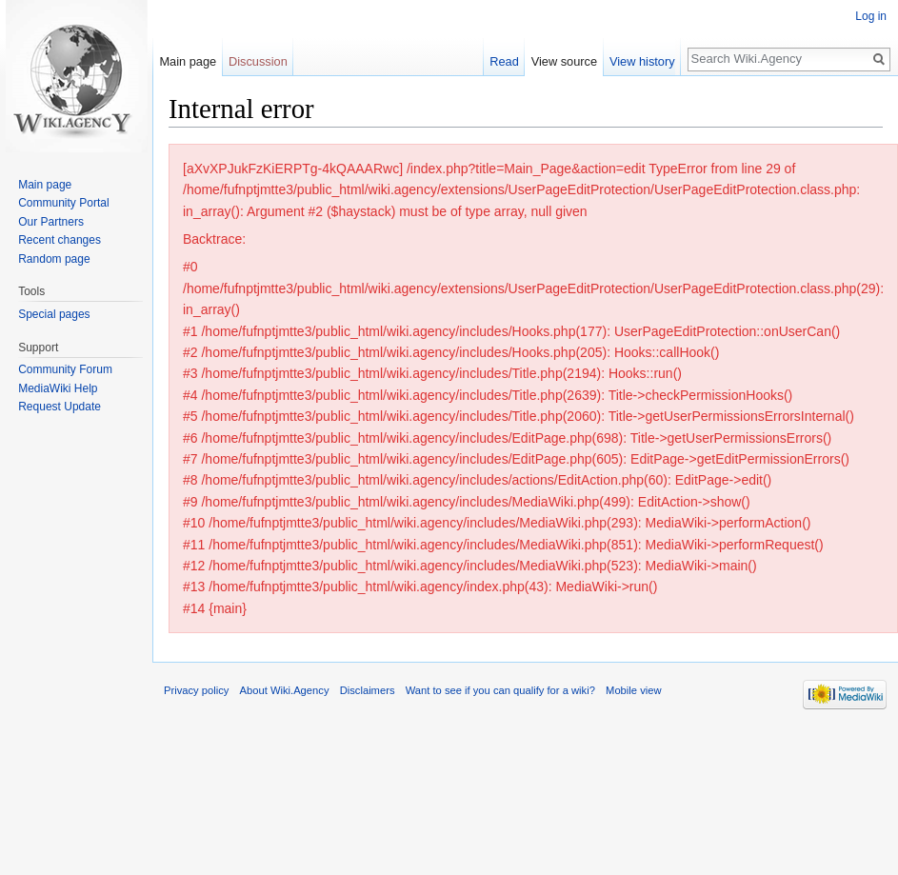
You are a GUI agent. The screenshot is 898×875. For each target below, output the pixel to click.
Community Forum (65, 369)
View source (571, 61)
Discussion (258, 61)
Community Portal (63, 202)
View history (649, 61)
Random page (54, 259)
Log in (871, 16)
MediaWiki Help (57, 388)
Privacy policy (196, 690)
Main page (187, 61)
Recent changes (59, 240)
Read (512, 61)
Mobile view (633, 690)
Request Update (59, 406)
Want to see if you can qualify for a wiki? (500, 690)
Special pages (54, 314)
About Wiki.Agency (284, 690)
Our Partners (51, 222)
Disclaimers (367, 690)
